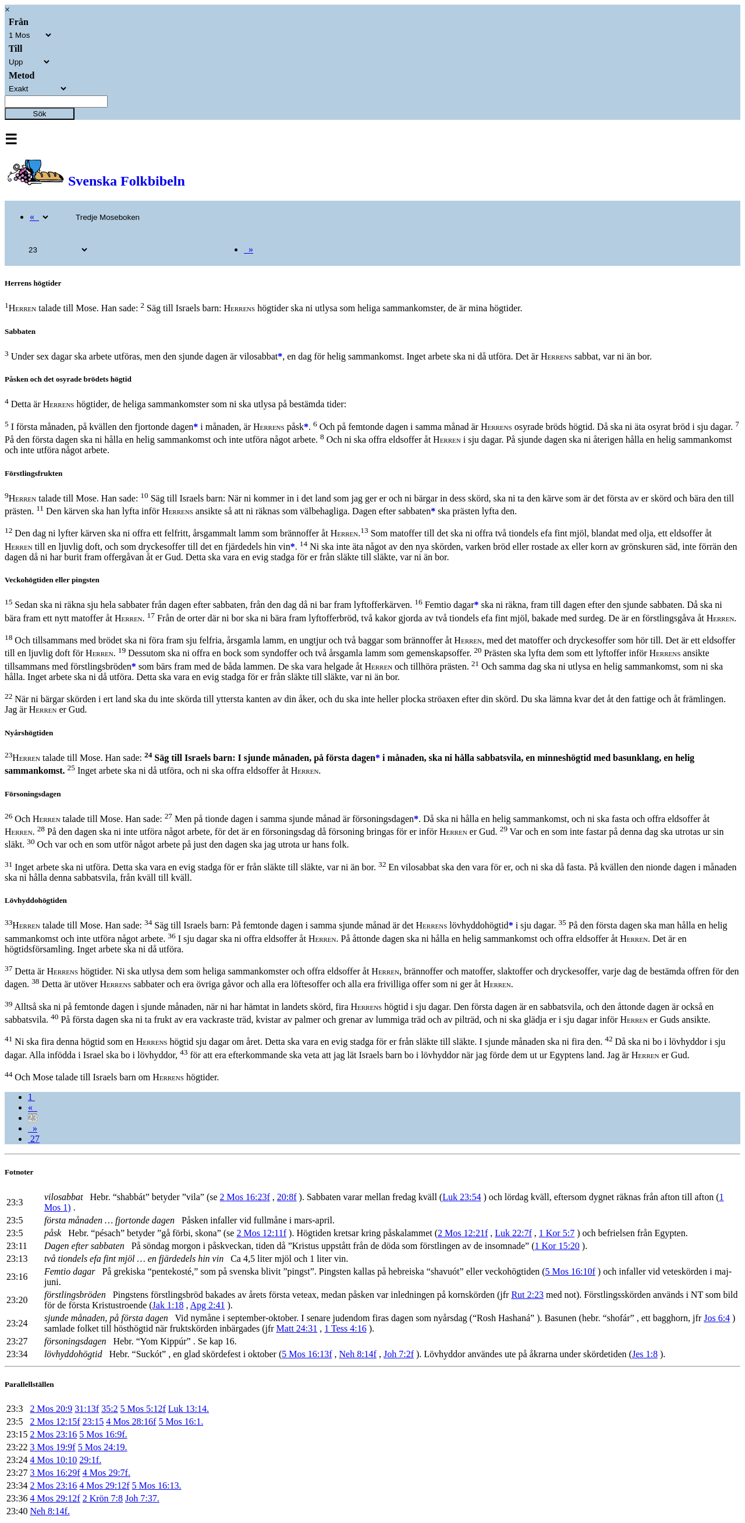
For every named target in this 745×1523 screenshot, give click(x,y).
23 (32, 1118)
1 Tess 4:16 (345, 1328)
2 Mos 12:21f (463, 1233)
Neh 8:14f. (49, 1511)
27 (34, 1139)
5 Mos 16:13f (307, 1354)
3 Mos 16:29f (55, 1473)
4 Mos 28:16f (131, 1421)
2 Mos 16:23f (245, 1197)
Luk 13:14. (188, 1409)
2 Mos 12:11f (261, 1233)
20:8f (287, 1197)
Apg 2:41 (207, 1305)
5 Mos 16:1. (180, 1421)
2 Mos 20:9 (51, 1409)
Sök (40, 113)
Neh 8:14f (358, 1354)
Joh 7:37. (142, 1498)
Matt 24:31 (297, 1328)
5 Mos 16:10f (570, 1271)
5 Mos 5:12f (143, 1409)
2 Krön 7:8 (103, 1498)
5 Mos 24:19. (102, 1447)
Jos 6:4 (717, 1318)
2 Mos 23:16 (53, 1434)
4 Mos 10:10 (53, 1460)
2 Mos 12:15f (55, 1421)
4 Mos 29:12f (104, 1485)
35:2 (109, 1409)
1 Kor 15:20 (557, 1246)
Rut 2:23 (527, 1295)
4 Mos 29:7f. (106, 1473)
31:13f (86, 1409)
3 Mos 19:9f (52, 1447)
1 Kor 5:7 (556, 1233)
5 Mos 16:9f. (103, 1434)
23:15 (93, 1421)
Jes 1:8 (645, 1354)
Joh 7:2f (399, 1354)
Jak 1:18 (168, 1305)
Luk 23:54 (461, 1197)
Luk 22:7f (513, 1233)
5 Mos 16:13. (157, 1485)
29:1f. (90, 1460)
